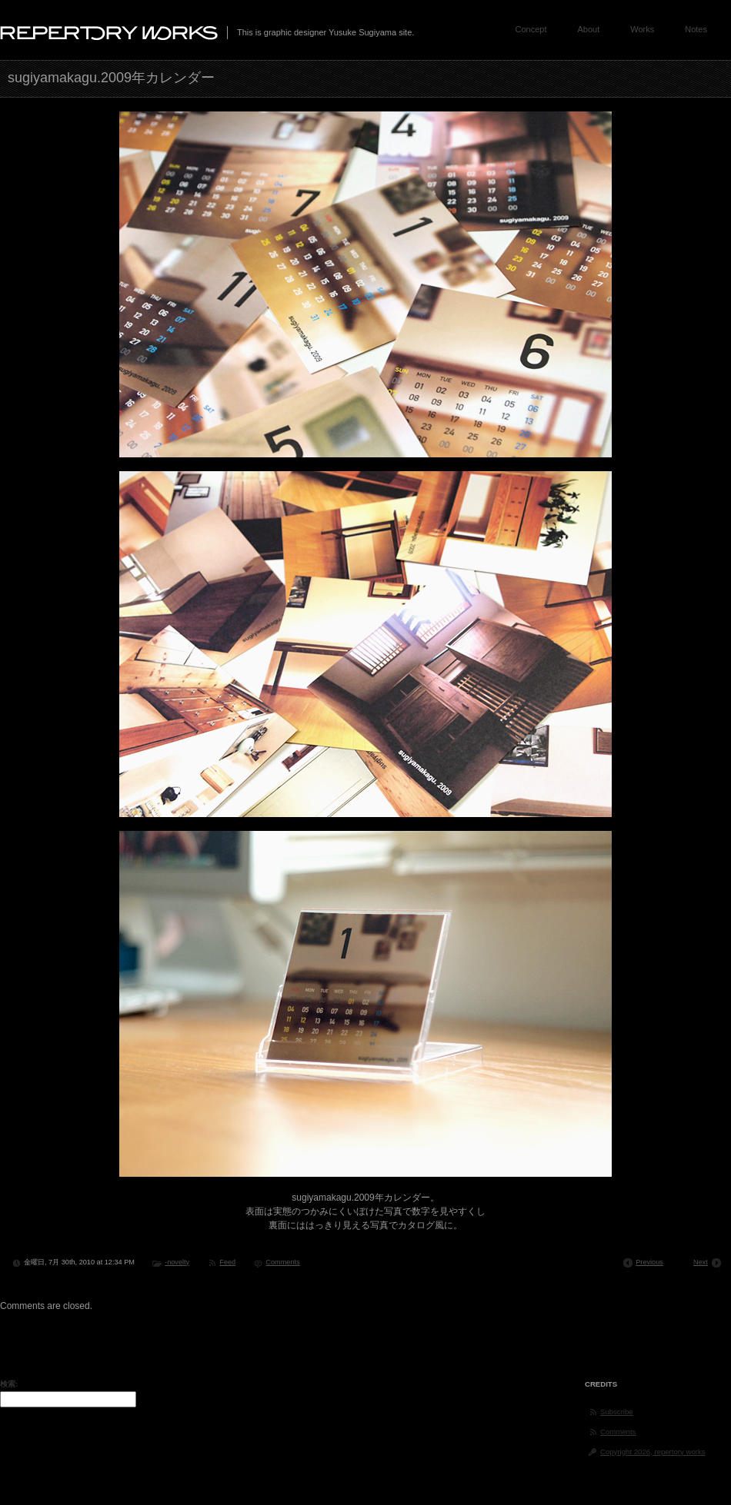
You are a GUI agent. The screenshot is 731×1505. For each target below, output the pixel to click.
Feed (227, 1262)
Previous (649, 1262)
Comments (282, 1262)
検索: (9, 1384)
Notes (696, 29)
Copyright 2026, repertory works (653, 1451)
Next (700, 1262)
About (589, 29)
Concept (531, 29)
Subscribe (616, 1411)
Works (642, 29)
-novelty (177, 1262)
